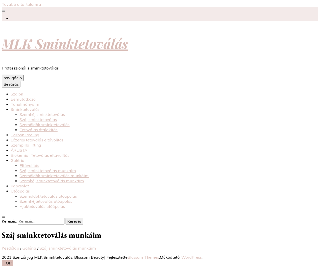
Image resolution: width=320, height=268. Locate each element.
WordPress (191, 257)
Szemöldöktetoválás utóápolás (48, 196)
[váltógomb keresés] (3, 217)
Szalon (17, 94)
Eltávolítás (29, 165)
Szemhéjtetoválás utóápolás (46, 201)
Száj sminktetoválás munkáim (48, 170)
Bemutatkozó (23, 99)
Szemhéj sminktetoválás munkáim (52, 180)
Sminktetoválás (25, 109)
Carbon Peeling (25, 134)
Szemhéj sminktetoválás (42, 114)
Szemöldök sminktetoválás (45, 124)
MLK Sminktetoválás (65, 43)
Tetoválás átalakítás (39, 129)
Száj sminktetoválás (38, 119)
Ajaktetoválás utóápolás (42, 206)
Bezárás (11, 84)
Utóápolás (20, 191)
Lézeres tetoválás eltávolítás (37, 140)
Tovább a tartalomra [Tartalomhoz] (21, 4)
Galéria (17, 160)
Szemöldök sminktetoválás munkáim (54, 175)
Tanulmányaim (25, 104)
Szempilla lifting (26, 145)
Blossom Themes (143, 257)
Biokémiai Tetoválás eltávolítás (40, 155)
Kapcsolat (20, 186)
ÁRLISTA (19, 150)
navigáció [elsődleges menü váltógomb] (13, 77)
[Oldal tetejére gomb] (7, 263)
